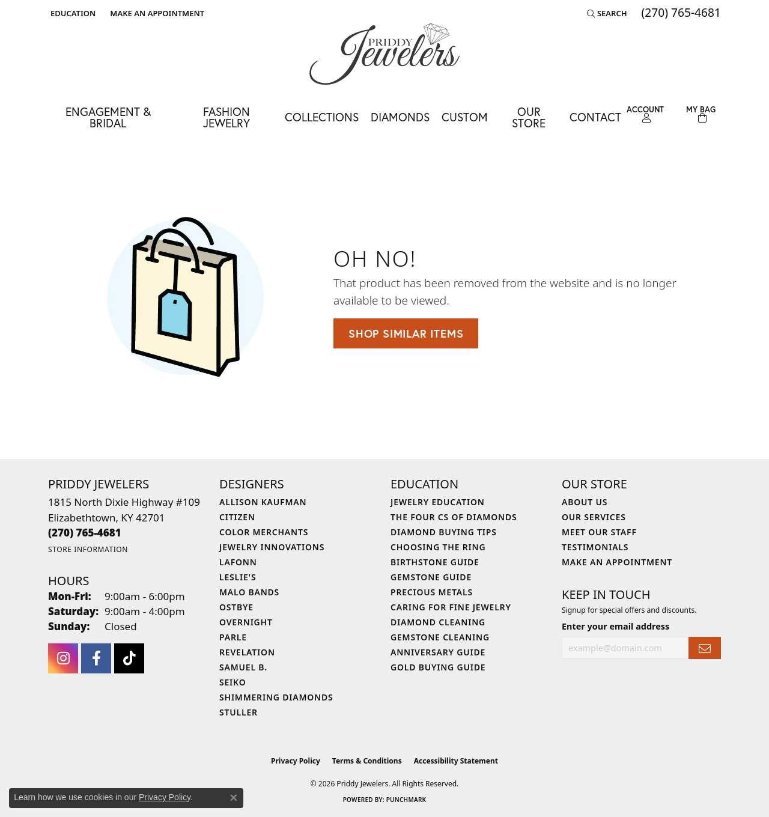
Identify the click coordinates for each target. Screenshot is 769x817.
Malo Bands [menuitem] (249, 592)
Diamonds (400, 116)
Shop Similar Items (405, 333)
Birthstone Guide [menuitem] (435, 562)
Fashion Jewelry (226, 117)
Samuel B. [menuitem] (243, 667)
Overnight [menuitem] (246, 622)
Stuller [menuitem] (238, 712)
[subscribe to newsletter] (704, 648)
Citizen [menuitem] (237, 517)
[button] (72, 13)
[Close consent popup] (233, 797)
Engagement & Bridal (108, 117)
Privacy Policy (295, 761)
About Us (584, 502)
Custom (465, 116)
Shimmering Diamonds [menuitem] (276, 697)
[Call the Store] (84, 532)
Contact (595, 116)
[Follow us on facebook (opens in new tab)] (96, 658)
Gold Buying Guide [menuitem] (438, 667)
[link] (156, 13)
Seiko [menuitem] (232, 682)
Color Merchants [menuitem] (263, 532)
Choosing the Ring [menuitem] (438, 547)
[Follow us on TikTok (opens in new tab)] (129, 658)
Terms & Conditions (367, 761)
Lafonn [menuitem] (238, 562)
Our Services (594, 517)
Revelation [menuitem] (247, 652)
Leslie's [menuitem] (237, 577)
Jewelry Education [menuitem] (438, 502)
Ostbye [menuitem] (236, 607)
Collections (322, 116)
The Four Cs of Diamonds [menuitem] (454, 517)
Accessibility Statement (456, 761)
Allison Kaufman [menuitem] (262, 502)
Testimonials (595, 547)
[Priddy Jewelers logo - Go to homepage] (384, 54)
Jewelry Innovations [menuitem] (271, 547)
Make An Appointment (617, 562)
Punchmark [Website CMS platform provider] (406, 799)
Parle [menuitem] (233, 637)
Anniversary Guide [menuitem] (438, 652)
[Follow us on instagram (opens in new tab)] (63, 658)
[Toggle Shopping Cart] (701, 114)
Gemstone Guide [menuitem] (431, 577)
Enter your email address (615, 626)
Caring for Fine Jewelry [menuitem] (451, 607)
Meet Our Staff (599, 532)
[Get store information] (88, 549)
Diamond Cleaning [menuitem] (438, 622)
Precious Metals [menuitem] (432, 592)
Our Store (529, 117)
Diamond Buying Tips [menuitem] (444, 532)
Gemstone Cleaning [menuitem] (440, 637)
